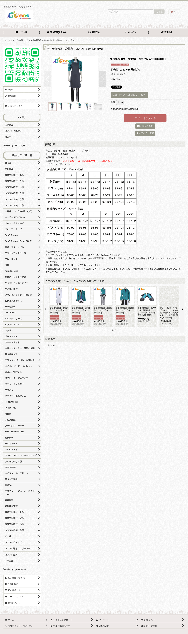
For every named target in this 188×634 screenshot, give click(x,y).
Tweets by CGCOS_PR (14, 145)
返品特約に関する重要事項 (124, 109)
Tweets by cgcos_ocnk (14, 569)
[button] (47, 79)
